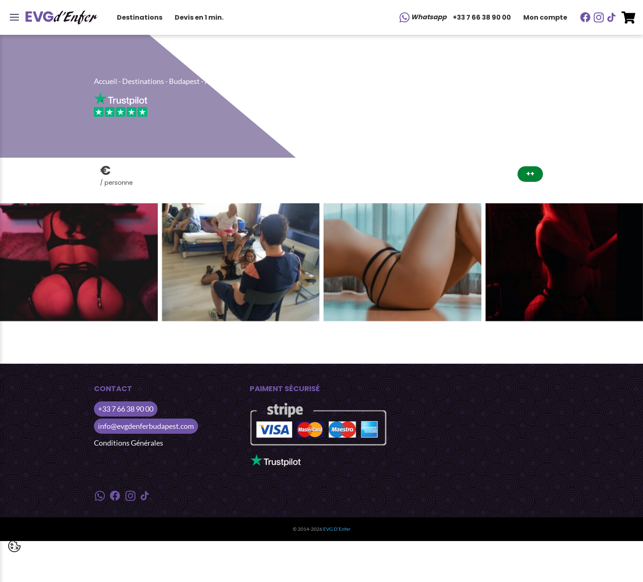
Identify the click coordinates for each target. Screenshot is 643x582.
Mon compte (545, 17)
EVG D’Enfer (337, 529)
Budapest (184, 81)
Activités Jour (227, 81)
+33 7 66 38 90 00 (482, 17)
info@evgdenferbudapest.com (146, 425)
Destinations (139, 17)
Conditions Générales (128, 442)
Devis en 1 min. (199, 17)
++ (530, 174)
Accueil (105, 81)
